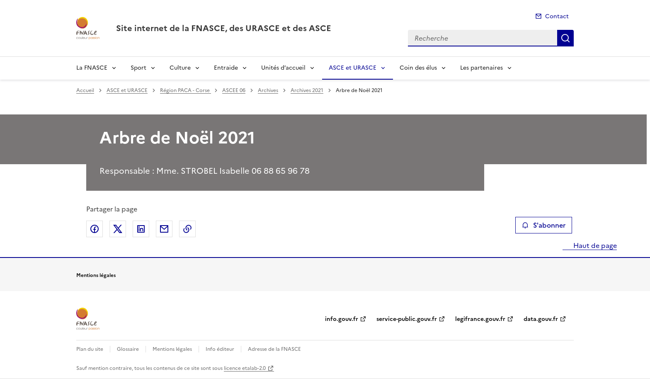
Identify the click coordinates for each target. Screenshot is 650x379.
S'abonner (543, 225)
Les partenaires (481, 67)
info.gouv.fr (341, 319)
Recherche (565, 38)
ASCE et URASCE (352, 67)
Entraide (226, 67)
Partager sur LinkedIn (141, 229)
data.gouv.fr (541, 319)
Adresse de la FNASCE (274, 349)
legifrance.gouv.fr (480, 319)
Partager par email (164, 229)
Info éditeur (220, 349)
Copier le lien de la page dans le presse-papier (187, 229)
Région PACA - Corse (185, 90)
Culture (180, 67)
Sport (138, 67)
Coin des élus (418, 67)
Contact (557, 16)
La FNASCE (91, 67)
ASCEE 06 (233, 90)
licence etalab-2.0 (245, 368)
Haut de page (594, 245)
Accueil (85, 90)
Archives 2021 (307, 90)
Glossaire (128, 349)
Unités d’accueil (283, 67)
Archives (268, 90)
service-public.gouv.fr (406, 319)
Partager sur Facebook (94, 229)
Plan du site (89, 349)
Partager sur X (117, 229)
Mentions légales (172, 349)
